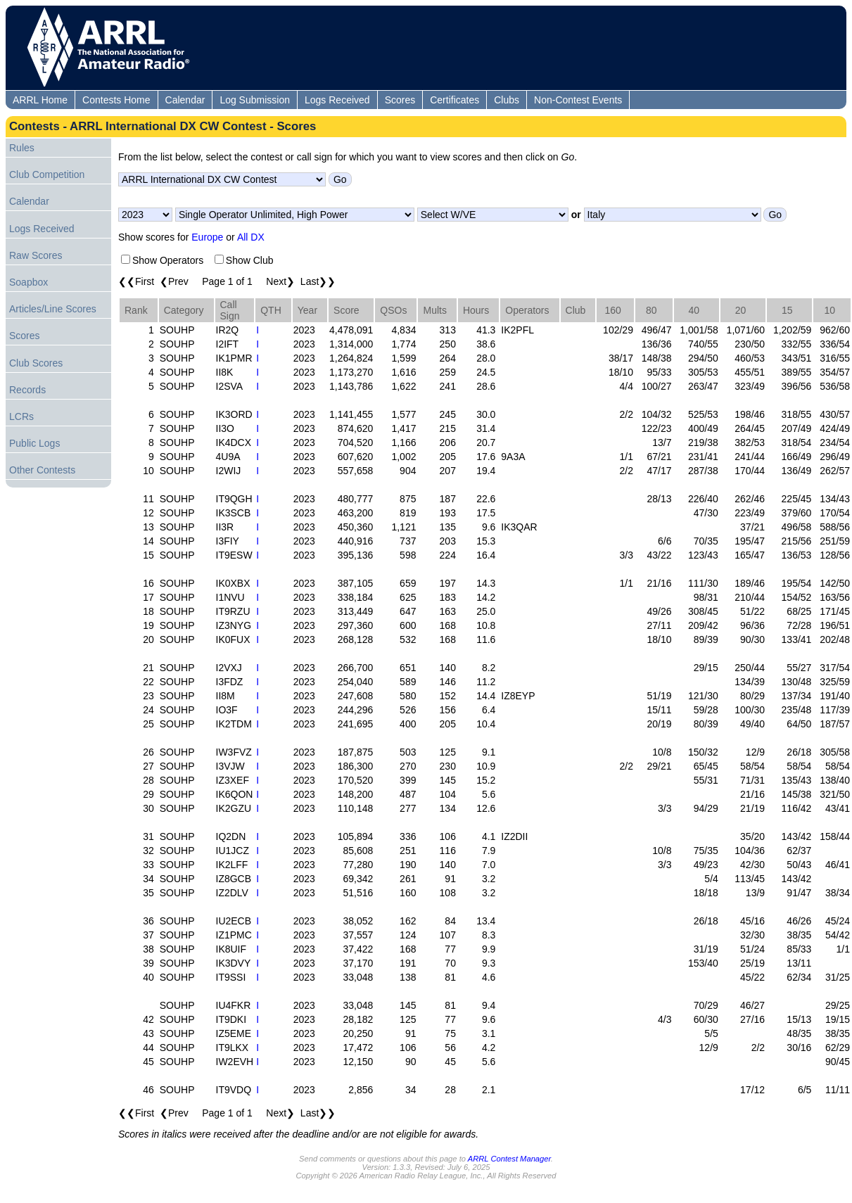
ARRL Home (40, 100)
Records (27, 389)
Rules (21, 147)
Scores (400, 100)
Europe (207, 237)
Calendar (185, 100)
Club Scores (36, 363)
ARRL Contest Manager (509, 1158)
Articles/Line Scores (52, 308)
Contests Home (116, 100)
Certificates (454, 100)
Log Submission (255, 100)
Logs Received (337, 100)
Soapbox (28, 282)
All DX (251, 237)
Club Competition (46, 174)
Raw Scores (35, 255)
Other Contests (42, 470)
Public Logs (34, 443)
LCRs (21, 416)
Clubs (506, 100)
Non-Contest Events (578, 100)
